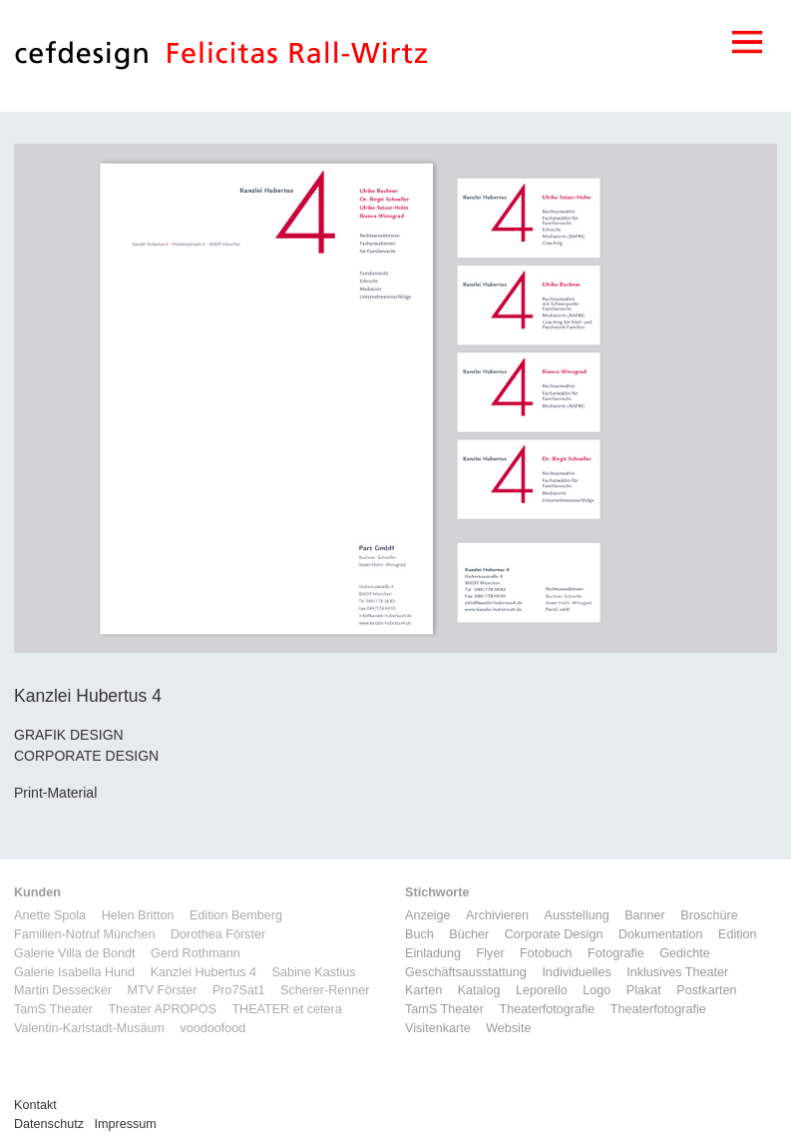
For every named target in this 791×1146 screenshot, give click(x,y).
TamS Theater (53, 1009)
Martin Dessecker (63, 990)
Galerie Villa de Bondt (75, 953)
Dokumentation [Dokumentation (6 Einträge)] (660, 934)
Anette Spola (50, 915)
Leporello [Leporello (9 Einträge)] (542, 990)
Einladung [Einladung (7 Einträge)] (433, 953)
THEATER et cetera (286, 1009)
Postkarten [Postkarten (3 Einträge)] (706, 990)
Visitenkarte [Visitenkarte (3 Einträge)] (438, 1028)
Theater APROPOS (162, 1009)
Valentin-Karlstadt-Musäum (89, 1028)
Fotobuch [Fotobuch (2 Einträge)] (546, 953)
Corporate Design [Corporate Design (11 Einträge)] (554, 934)
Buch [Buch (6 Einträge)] (419, 934)
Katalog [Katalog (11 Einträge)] (479, 990)
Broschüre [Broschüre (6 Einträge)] (708, 915)
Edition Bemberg (236, 915)
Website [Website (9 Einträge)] (508, 1028)
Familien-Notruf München (84, 934)
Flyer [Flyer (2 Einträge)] (491, 953)
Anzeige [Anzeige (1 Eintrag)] (428, 915)
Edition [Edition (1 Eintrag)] (737, 934)
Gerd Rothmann (195, 953)
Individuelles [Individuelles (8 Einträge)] (576, 972)
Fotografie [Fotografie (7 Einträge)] (616, 953)
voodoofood (212, 1028)
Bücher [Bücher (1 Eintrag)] (469, 934)
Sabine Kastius (314, 972)
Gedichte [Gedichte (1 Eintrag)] (684, 953)
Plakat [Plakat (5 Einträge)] (643, 990)
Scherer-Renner (325, 990)
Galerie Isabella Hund (74, 972)
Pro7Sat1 (238, 990)
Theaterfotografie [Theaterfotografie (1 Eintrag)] (546, 1009)
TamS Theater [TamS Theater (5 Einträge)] (444, 1009)
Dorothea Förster (218, 934)
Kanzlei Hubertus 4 (203, 972)
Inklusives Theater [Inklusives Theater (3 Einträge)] (677, 972)
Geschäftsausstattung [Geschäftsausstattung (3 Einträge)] (466, 972)
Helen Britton (138, 915)
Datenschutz (49, 1124)
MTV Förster (162, 990)
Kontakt (35, 1105)
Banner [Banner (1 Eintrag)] (644, 915)
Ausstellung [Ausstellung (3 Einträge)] (577, 915)
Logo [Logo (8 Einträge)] (596, 990)
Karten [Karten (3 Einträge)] (423, 990)
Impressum (126, 1124)
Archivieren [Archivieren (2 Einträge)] (497, 915)
